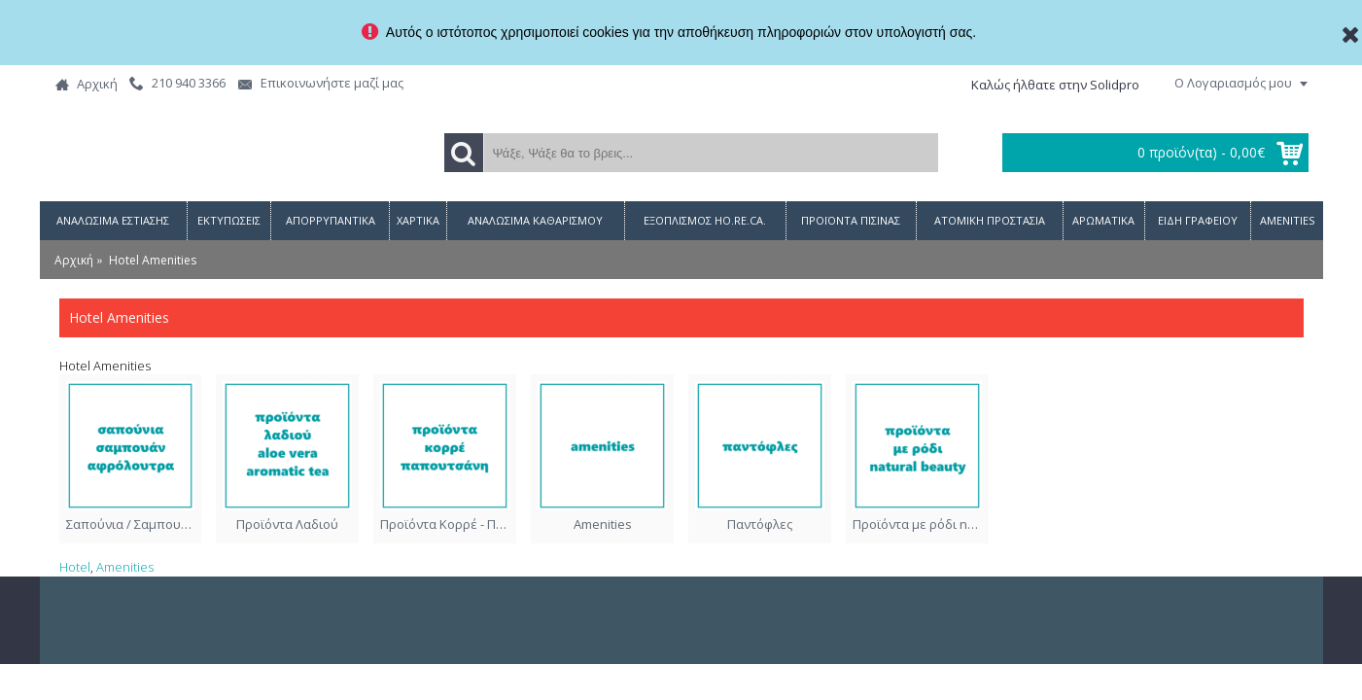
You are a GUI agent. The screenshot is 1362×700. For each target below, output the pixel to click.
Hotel (74, 567)
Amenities (125, 567)
